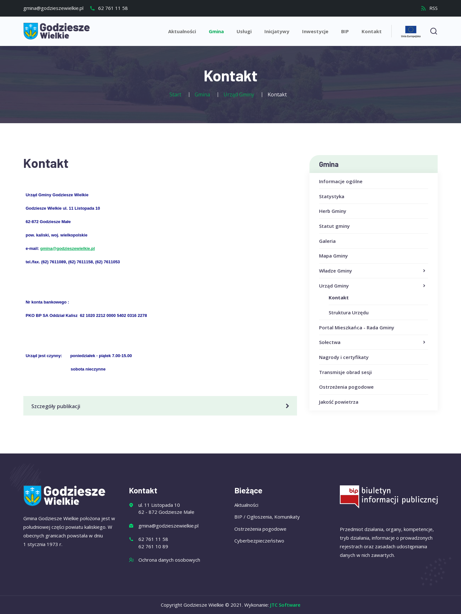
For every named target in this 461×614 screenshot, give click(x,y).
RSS (429, 8)
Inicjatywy (276, 31)
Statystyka (331, 196)
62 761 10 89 (153, 546)
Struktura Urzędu (349, 312)
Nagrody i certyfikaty (344, 357)
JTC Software (285, 605)
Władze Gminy (372, 270)
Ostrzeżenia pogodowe (346, 387)
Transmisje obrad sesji (345, 372)
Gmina (216, 31)
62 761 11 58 (109, 8)
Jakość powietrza (338, 402)
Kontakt (372, 31)
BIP (345, 31)
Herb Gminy (332, 211)
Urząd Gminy (372, 285)
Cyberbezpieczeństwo (259, 540)
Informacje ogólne (341, 181)
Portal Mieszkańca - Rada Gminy (356, 327)
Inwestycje (315, 31)
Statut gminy (334, 226)
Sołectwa (372, 342)
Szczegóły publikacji (161, 406)
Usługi (244, 31)
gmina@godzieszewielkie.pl (53, 8)
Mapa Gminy (333, 255)
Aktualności (182, 31)
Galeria (327, 241)
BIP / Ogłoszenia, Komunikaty (267, 516)
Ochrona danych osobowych (169, 560)
